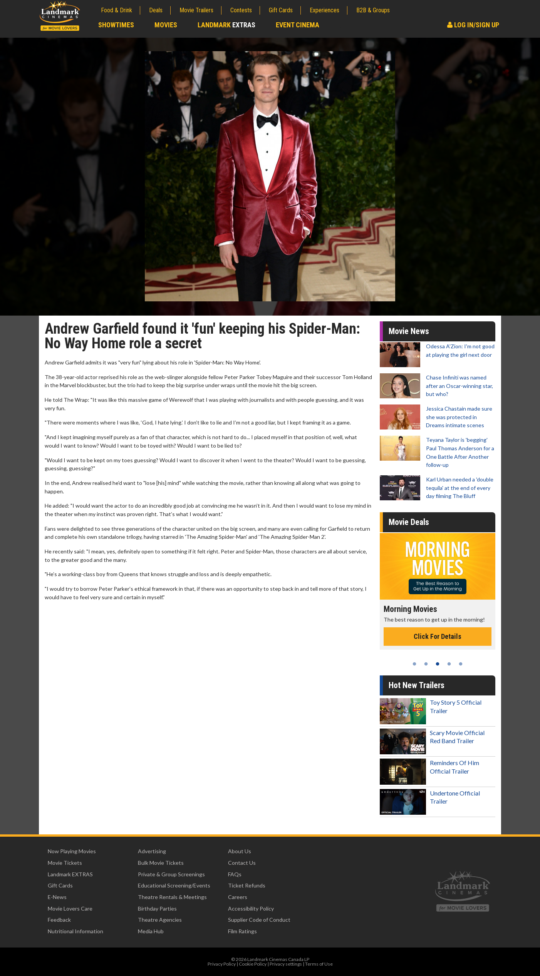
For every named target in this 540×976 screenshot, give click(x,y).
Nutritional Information (75, 931)
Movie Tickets (65, 862)
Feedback (59, 919)
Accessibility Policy (251, 908)
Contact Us (242, 862)
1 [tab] (414, 664)
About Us (239, 851)
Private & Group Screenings (171, 874)
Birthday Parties (157, 908)
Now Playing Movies (72, 851)
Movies (165, 25)
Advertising (152, 851)
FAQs (234, 874)
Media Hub (151, 931)
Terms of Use (319, 964)
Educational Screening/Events (174, 885)
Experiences (324, 10)
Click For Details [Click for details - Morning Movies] (437, 636)
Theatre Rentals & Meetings (172, 897)
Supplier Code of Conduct (259, 919)
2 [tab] (426, 664)
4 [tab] (449, 664)
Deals (156, 10)
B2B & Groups (373, 10)
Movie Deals (409, 522)
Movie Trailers (196, 10)
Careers (237, 897)
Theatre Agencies (160, 919)
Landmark (226, 25)
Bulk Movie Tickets (161, 862)
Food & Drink (116, 10)
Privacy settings (286, 964)
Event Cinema (297, 25)
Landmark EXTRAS (70, 874)
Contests (241, 10)
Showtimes (116, 25)
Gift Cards (281, 10)
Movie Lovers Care (70, 908)
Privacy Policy (222, 964)
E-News (57, 897)
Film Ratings (242, 931)
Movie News (409, 331)
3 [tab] (437, 664)
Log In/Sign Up (473, 25)
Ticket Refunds (246, 885)
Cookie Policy (253, 964)
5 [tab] (461, 664)
